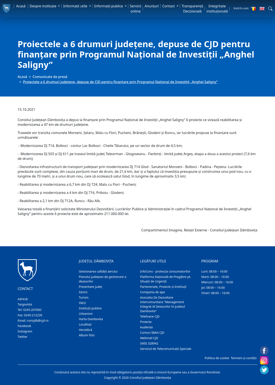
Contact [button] (169, 6)
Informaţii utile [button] (75, 6)
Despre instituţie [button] (43, 6)
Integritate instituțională (217, 9)
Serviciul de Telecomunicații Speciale (165, 349)
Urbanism (86, 314)
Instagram (25, 331)
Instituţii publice (90, 308)
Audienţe (146, 327)
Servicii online (135, 9)
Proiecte (146, 322)
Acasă (21, 6)
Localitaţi (85, 324)
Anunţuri (152, 6)
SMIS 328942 (149, 343)
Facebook (24, 326)
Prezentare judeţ (90, 287)
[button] (270, 8)
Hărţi (82, 303)
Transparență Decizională (192, 9)
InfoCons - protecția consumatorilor (165, 271)
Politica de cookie (217, 358)
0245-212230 (33, 315)
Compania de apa (152, 292)
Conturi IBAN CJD (152, 332)
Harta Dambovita (91, 319)
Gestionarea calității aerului (98, 271)
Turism (84, 297)
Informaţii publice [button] (109, 6)
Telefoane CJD (149, 316)
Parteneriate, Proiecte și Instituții (163, 287)
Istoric (83, 292)
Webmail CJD (149, 338)
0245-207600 (32, 310)
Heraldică (85, 330)
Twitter (23, 337)
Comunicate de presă (50, 76)
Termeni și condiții (244, 358)
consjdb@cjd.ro (38, 320)
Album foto (87, 335)
